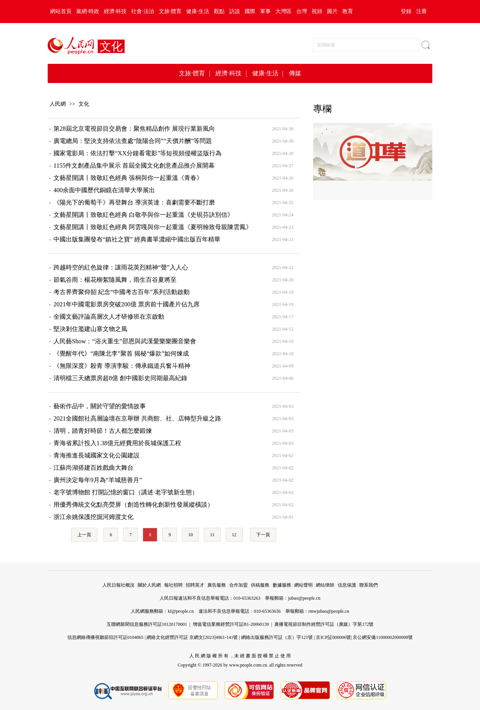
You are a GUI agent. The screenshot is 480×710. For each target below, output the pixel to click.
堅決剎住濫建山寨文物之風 (90, 329)
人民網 (58, 104)
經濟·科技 (115, 11)
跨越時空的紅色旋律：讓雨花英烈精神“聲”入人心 (120, 267)
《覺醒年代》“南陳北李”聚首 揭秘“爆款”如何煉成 (121, 353)
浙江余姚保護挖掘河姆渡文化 (93, 517)
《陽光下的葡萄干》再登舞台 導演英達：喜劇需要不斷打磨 (134, 202)
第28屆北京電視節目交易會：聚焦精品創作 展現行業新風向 (134, 128)
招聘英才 (195, 585)
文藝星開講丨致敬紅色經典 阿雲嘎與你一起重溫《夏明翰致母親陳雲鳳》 (152, 227)
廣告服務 (216, 585)
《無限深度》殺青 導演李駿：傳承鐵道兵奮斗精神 (121, 365)
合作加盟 (238, 585)
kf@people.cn (180, 611)
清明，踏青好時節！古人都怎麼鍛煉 (102, 430)
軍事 (265, 11)
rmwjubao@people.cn (328, 611)
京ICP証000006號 (333, 637)
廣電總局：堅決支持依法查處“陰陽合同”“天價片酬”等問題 (132, 141)
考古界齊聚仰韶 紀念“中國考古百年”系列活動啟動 (121, 292)
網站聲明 (303, 585)
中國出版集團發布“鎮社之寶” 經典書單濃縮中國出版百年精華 (136, 239)
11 (212, 534)
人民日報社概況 (118, 585)
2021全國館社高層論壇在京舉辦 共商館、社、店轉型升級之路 (137, 418)
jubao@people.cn (304, 598)
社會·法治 (142, 11)
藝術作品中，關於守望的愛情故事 (99, 406)
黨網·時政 (87, 11)
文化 (83, 104)
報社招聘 (173, 585)
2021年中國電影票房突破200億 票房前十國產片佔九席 (126, 304)
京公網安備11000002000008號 (383, 637)
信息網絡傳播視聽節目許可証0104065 (105, 637)
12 (234, 534)
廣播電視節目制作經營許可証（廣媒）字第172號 (323, 624)
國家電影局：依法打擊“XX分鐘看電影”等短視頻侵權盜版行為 (137, 153)
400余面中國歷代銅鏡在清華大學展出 (104, 190)
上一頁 (84, 534)
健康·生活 (197, 11)
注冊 (421, 11)
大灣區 (283, 11)
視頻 (317, 11)
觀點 (219, 11)
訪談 (234, 11)
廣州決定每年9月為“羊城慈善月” (97, 480)
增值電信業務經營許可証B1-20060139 (231, 624)
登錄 (406, 11)
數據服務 (282, 585)
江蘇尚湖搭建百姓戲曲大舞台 (93, 467)
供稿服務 (260, 585)
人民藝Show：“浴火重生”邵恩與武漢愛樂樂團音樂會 (124, 341)
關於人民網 (149, 585)
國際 (250, 11)
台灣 (301, 11)
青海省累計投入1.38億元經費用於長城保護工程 (117, 443)
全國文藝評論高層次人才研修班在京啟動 (108, 316)
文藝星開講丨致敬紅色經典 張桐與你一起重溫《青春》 (128, 178)
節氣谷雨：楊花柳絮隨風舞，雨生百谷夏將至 (115, 279)
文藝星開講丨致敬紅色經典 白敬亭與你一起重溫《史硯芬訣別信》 (143, 214)
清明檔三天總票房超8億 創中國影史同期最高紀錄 (120, 378)
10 (190, 534)
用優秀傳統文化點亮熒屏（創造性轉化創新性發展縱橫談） (133, 504)
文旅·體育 (170, 11)
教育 (347, 11)
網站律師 (325, 585)
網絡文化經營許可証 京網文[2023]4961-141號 (192, 637)
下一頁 (263, 534)
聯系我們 (368, 585)
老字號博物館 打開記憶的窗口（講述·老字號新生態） (125, 492)
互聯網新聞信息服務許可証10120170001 (147, 624)
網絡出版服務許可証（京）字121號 (277, 637)
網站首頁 (61, 11)
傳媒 (295, 73)
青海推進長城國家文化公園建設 (96, 455)
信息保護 (347, 585)
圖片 (332, 11)
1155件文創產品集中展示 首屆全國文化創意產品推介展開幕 (134, 165)
